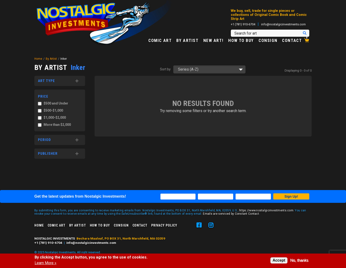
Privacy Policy (164, 225)
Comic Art (160, 41)
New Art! (213, 41)
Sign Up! (291, 196)
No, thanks (299, 260)
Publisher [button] (48, 153)
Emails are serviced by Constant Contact (231, 213)
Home (38, 58)
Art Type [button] (46, 81)
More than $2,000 (57, 125)
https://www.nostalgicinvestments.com (266, 210)
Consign (268, 41)
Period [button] (44, 140)
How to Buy (241, 41)
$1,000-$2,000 (55, 117)
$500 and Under (56, 103)
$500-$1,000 (53, 110)
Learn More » (45, 263)
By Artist (187, 41)
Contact (292, 41)
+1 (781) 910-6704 (243, 24)
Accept (279, 260)
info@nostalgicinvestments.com (283, 24)
